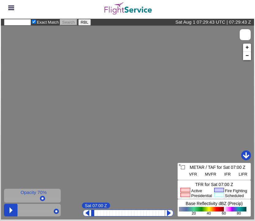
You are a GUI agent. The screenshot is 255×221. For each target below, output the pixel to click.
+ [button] (247, 47)
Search (68, 22)
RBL (84, 22)
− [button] (247, 56)
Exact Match (48, 22)
